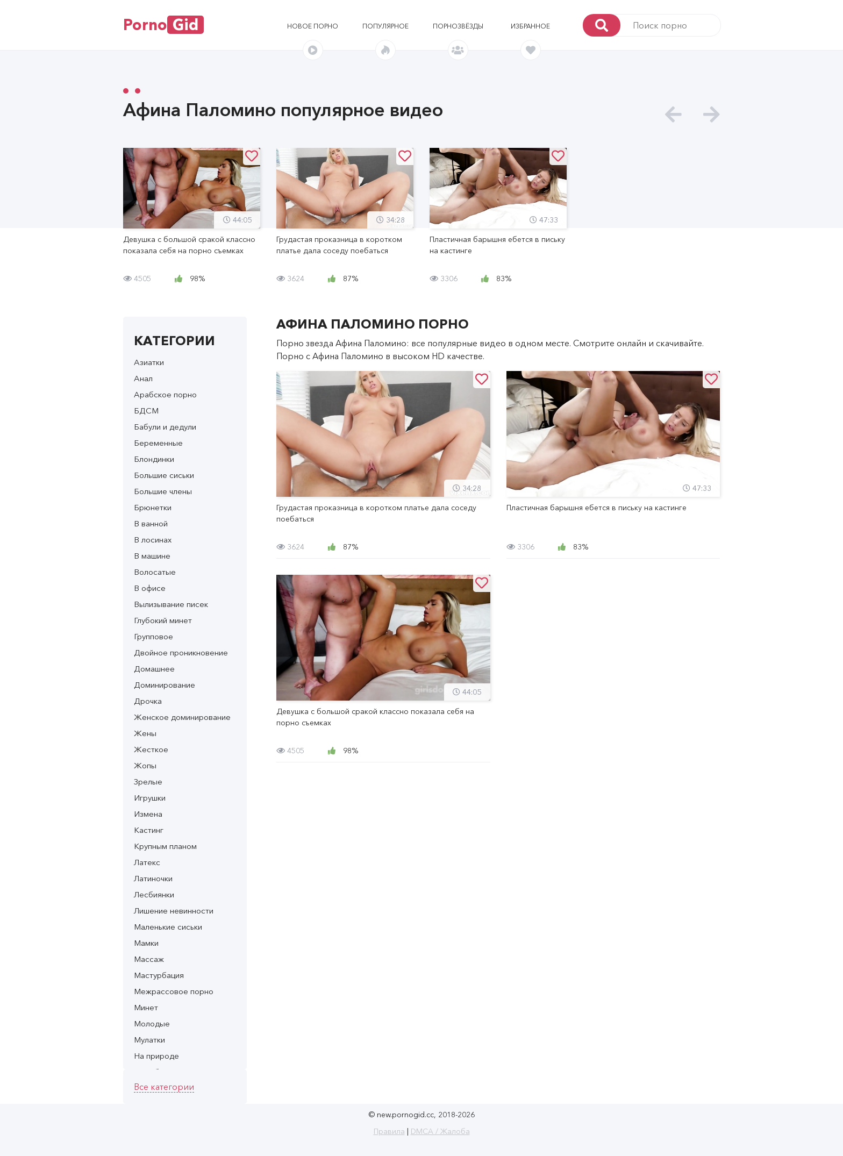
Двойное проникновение (181, 652)
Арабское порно (165, 394)
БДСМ (146, 410)
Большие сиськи (164, 475)
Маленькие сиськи (168, 927)
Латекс (147, 862)
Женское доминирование (182, 717)
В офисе (150, 588)
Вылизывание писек (171, 604)
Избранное (530, 26)
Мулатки (149, 1039)
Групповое (153, 636)
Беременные (158, 443)
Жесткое (151, 749)
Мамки (146, 943)
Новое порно (312, 26)
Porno (163, 25)
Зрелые (148, 781)
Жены (145, 733)
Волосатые (155, 572)
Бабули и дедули (165, 427)
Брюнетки (153, 507)
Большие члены (163, 491)
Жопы (145, 765)
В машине (152, 556)
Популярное (385, 26)
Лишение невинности (173, 910)
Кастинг (148, 830)
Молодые (152, 1023)
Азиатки (149, 362)
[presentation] (673, 115)
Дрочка (148, 701)
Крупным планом (165, 846)
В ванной (151, 523)
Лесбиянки (154, 894)
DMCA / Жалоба (440, 1131)
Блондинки (154, 459)
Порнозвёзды (458, 26)
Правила (389, 1131)
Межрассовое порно (173, 991)
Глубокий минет (163, 620)
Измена (148, 814)
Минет (146, 1007)
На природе (156, 1056)
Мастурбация (159, 975)
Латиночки (153, 878)
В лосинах (153, 539)
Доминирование (164, 685)
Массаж (149, 959)
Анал (143, 378)
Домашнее (154, 668)
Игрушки (150, 798)
